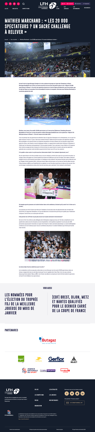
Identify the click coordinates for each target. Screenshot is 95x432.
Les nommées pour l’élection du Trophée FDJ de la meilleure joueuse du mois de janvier (21, 304)
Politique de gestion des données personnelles (38, 429)
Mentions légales (59, 429)
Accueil (6, 39)
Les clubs (57, 7)
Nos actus (15, 8)
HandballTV (70, 3)
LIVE (63, 3)
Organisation (38, 405)
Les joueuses (66, 7)
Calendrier (78, 3)
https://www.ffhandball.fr (23, 419)
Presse (36, 400)
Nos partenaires (53, 400)
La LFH (6, 8)
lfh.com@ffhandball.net (74, 403)
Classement (86, 3)
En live (37, 389)
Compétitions (25, 8)
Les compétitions (39, 395)
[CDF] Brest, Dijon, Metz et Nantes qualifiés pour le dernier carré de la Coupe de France (70, 304)
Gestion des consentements (15, 429)
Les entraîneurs (76, 7)
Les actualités (53, 389)
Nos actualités (14, 39)
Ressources (87, 8)
